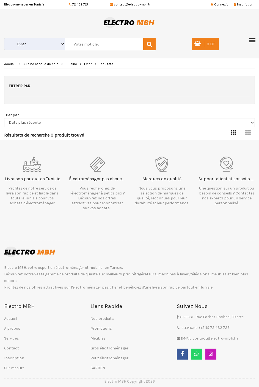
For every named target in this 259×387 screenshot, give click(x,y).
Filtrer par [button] (19, 86)
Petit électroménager (109, 358)
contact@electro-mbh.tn (132, 4)
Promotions (101, 328)
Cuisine (71, 64)
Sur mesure (14, 368)
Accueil (9, 64)
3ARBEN (97, 368)
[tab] (233, 133)
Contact (11, 348)
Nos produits (102, 318)
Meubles (98, 338)
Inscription (14, 358)
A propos (12, 328)
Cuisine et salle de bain (40, 64)
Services (11, 338)
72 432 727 (80, 4)
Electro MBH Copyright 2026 (129, 381)
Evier (88, 64)
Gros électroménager (109, 348)
